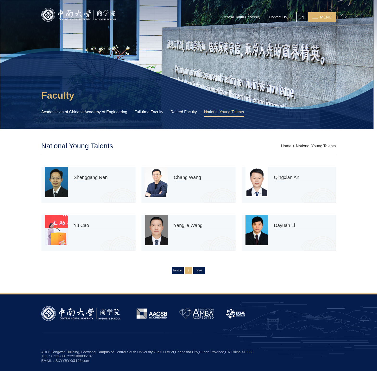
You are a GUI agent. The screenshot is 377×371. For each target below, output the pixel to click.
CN (301, 17)
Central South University (241, 17)
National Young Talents (316, 146)
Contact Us (278, 17)
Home (286, 146)
